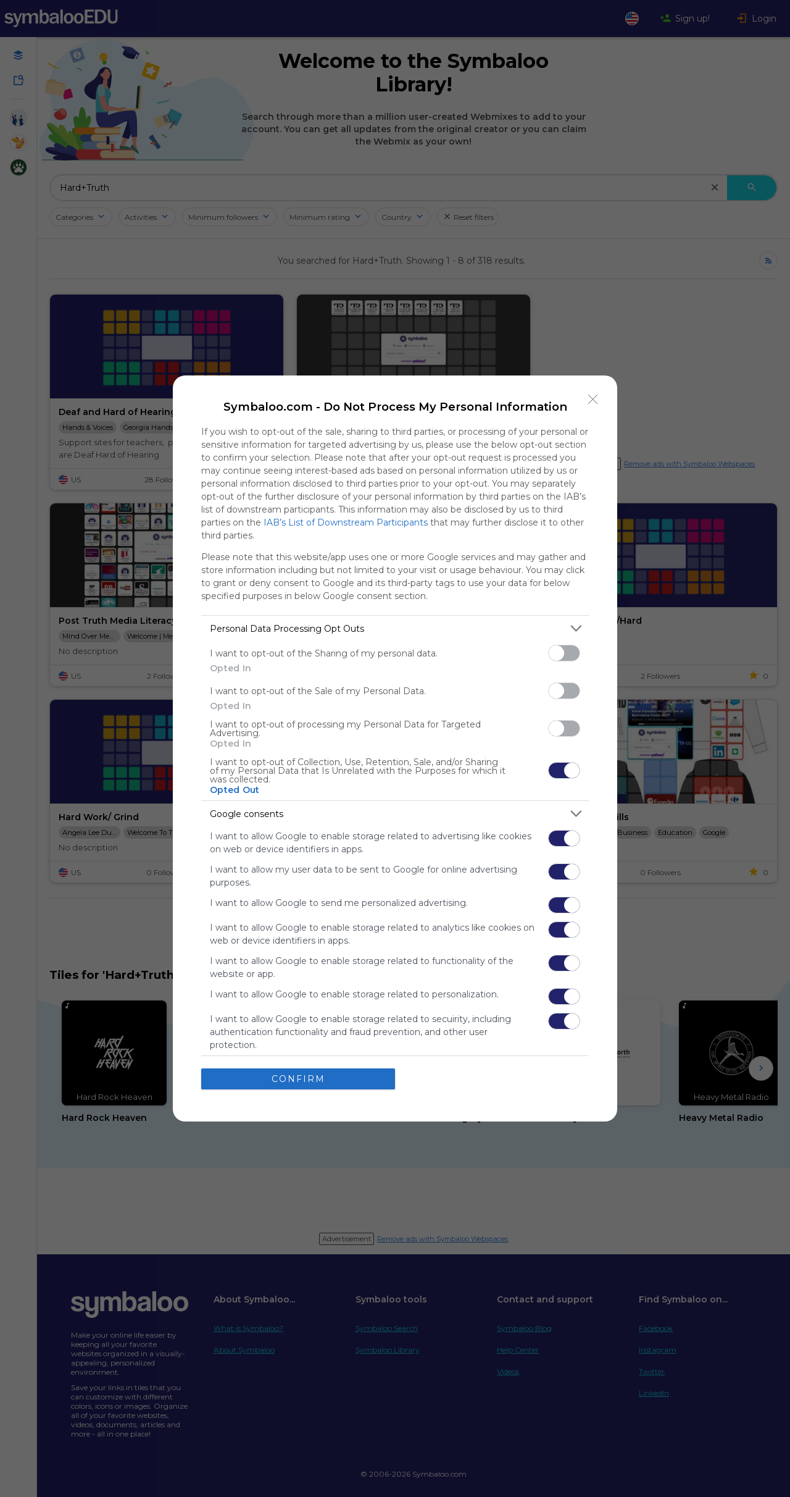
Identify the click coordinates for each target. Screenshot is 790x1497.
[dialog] (395, 748)
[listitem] (395, 628)
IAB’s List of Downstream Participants (346, 522)
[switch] (564, 653)
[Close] (593, 399)
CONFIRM (298, 1078)
